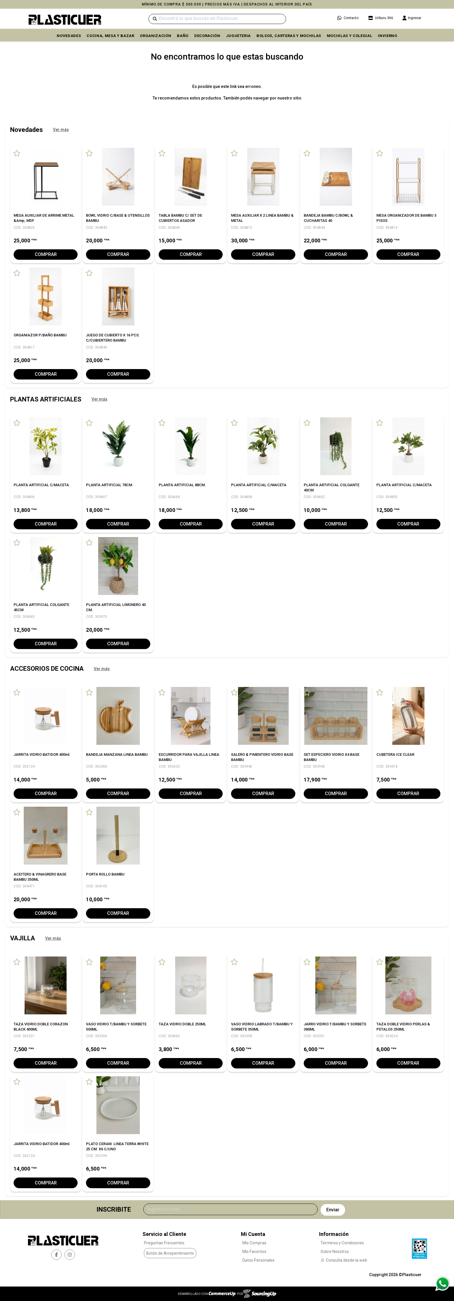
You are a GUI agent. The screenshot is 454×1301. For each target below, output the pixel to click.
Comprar (46, 254)
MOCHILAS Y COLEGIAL (349, 36)
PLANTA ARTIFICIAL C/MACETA (41, 485)
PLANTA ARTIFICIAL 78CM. (109, 485)
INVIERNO (387, 36)
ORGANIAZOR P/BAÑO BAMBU (40, 335)
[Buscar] (217, 19)
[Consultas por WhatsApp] (442, 1283)
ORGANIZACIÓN (155, 36)
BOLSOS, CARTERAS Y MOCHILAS (289, 36)
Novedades (69, 36)
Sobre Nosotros (335, 1251)
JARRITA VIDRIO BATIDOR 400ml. (42, 754)
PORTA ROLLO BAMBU (105, 874)
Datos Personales (258, 1260)
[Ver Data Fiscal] (419, 1247)
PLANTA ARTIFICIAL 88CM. (182, 485)
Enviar (332, 1209)
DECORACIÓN (207, 36)
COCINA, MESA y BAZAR (110, 36)
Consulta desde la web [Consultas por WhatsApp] (344, 1260)
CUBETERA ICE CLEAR (395, 754)
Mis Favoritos (254, 1251)
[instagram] (70, 1255)
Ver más (61, 129)
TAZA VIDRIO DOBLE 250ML (182, 1024)
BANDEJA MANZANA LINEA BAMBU (117, 754)
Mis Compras (254, 1243)
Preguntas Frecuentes (164, 1243)
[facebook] (56, 1255)
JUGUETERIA (238, 36)
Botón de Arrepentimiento (170, 1253)
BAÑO (182, 36)
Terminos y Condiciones (342, 1243)
